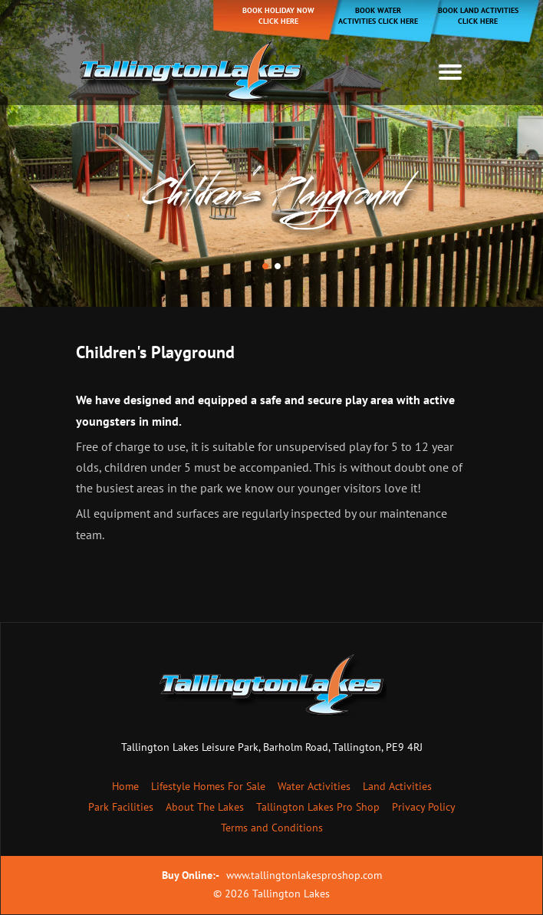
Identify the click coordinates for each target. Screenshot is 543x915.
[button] (265, 266)
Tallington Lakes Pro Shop (318, 807)
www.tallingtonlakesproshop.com (304, 875)
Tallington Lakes (291, 893)
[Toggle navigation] (450, 72)
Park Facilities (120, 807)
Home (125, 786)
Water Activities (314, 786)
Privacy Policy (424, 807)
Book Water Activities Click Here (378, 15)
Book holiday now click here (278, 15)
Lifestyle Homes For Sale (208, 786)
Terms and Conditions (272, 827)
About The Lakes (205, 807)
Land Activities (397, 786)
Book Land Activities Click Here (478, 15)
